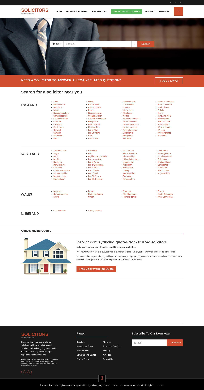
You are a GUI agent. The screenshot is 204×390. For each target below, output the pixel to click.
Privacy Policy (82, 359)
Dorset (91, 102)
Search (146, 43)
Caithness (57, 168)
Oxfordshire (128, 133)
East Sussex (93, 104)
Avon (55, 102)
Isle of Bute (93, 168)
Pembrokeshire (129, 197)
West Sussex (163, 124)
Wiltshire (161, 130)
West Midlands (164, 121)
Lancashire (93, 138)
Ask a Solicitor (82, 350)
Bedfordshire (59, 104)
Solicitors (80, 342)
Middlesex (127, 113)
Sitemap (106, 350)
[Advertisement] (102, 300)
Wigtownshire (164, 173)
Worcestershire (164, 133)
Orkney (126, 170)
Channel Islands (60, 119)
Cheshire (57, 121)
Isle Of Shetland (95, 179)
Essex (91, 110)
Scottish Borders (165, 156)
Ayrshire (57, 159)
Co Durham (58, 127)
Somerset (127, 138)
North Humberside (131, 119)
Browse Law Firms (84, 346)
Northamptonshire (131, 124)
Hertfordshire (94, 127)
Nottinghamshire (130, 130)
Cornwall (57, 130)
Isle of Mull (93, 173)
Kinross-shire (129, 156)
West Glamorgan (165, 197)
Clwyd (56, 197)
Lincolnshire (128, 104)
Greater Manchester (97, 119)
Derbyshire (58, 136)
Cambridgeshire (60, 116)
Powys (161, 191)
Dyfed (91, 191)
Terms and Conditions (112, 346)
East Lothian (58, 179)
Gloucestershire (95, 113)
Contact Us (108, 359)
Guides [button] (149, 11)
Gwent (91, 197)
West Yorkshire (164, 127)
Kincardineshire (130, 153)
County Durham (95, 210)
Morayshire (128, 168)
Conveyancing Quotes (86, 355)
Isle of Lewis (93, 170)
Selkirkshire (163, 159)
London (126, 107)
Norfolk (126, 116)
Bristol (56, 110)
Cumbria (57, 133)
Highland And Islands (97, 156)
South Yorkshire (165, 104)
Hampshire (93, 121)
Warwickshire (164, 119)
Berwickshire (59, 165)
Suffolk (161, 110)
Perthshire (127, 176)
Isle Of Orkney (94, 176)
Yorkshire (162, 136)
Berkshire (57, 107)
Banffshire (57, 162)
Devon (56, 138)
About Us (107, 342)
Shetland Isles (164, 162)
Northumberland (130, 127)
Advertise (163, 11)
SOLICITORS (34, 11)
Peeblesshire (128, 173)
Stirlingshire (163, 165)
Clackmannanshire (61, 170)
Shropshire (128, 136)
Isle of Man (93, 130)
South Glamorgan (165, 194)
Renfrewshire (129, 179)
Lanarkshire (128, 162)
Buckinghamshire (61, 113)
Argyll (55, 156)
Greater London (95, 116)
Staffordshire (163, 107)
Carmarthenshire (60, 194)
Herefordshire (94, 124)
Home (59, 11)
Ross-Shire (163, 151)
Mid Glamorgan (130, 194)
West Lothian (163, 170)
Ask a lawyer (169, 80)
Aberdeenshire (59, 151)
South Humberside (166, 102)
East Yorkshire (94, 107)
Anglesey (57, 191)
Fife (90, 153)
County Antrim (59, 210)
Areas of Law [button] (98, 11)
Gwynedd (127, 191)
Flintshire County (95, 194)
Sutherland (162, 168)
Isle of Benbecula (95, 165)
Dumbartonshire (60, 173)
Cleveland (57, 124)
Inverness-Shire (95, 159)
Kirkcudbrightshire (131, 159)
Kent (90, 136)
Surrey (161, 113)
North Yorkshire (130, 121)
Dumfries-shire (59, 176)
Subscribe (175, 343)
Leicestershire (129, 102)
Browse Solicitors (76, 11)
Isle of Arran (93, 162)
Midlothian (127, 165)
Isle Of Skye (128, 151)
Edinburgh (92, 151)
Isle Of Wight (94, 133)
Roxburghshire (164, 153)
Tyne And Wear (164, 116)
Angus (56, 153)
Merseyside (128, 110)
